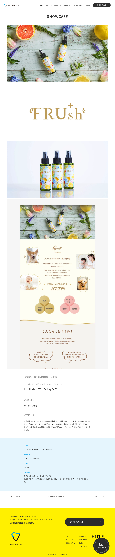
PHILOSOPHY (56, 5)
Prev (18, 496)
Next (97, 496)
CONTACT (83, 546)
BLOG (88, 5)
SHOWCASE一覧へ (57, 496)
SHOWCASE (78, 5)
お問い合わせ (102, 5)
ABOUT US (44, 5)
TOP (66, 536)
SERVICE (67, 5)
